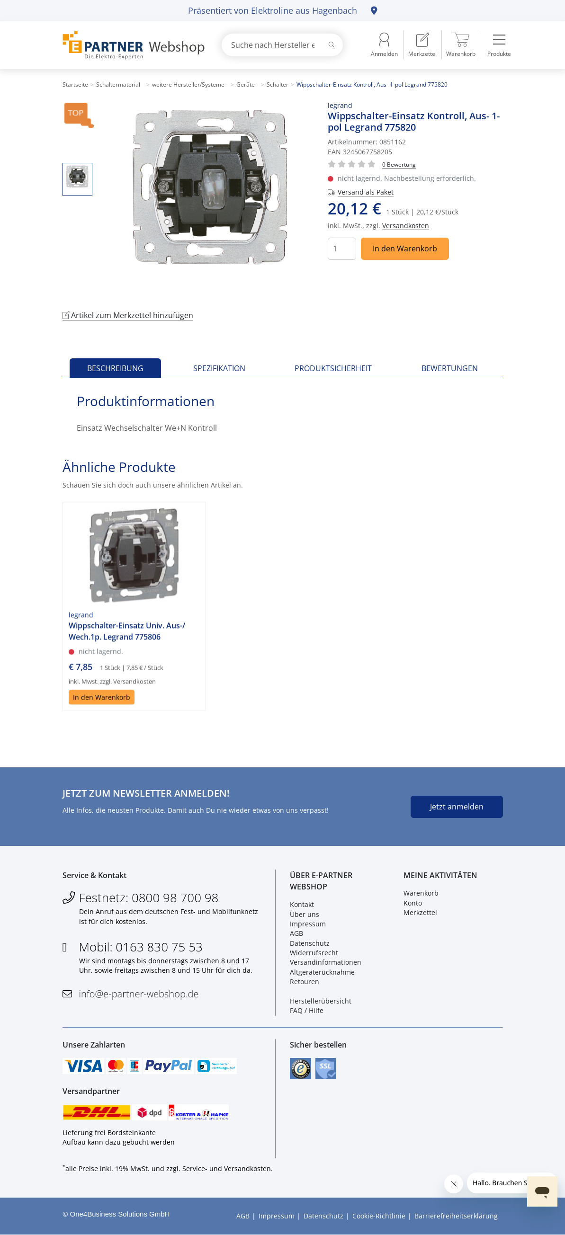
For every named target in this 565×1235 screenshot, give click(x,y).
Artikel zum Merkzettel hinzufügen (128, 315)
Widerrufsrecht (314, 952)
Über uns (304, 914)
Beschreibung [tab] (115, 368)
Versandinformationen (325, 962)
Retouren (304, 981)
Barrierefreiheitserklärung (456, 1215)
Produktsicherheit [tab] (333, 368)
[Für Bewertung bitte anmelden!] (399, 164)
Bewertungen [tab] (450, 368)
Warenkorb (421, 892)
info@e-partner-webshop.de (139, 993)
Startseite (75, 84)
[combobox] (282, 45)
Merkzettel (420, 912)
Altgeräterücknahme (322, 972)
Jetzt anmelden (457, 806)
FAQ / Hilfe (306, 1010)
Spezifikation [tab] (219, 368)
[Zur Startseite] (131, 45)
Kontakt (302, 904)
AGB (296, 933)
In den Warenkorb (405, 248)
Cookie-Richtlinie (378, 1215)
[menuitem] (422, 45)
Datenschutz (310, 943)
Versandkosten (405, 225)
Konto (413, 902)
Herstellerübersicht (320, 1000)
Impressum (308, 923)
